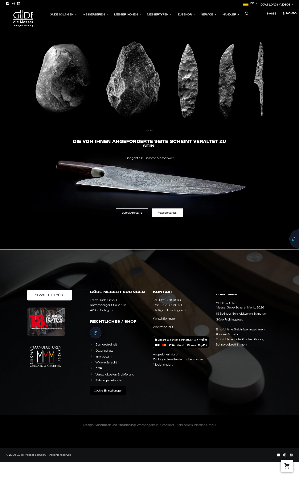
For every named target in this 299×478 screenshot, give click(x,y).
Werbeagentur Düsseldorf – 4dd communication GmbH (176, 424)
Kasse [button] (271, 15)
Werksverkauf (163, 327)
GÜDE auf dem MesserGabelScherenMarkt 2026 (240, 305)
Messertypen (159, 16)
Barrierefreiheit (106, 344)
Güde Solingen (63, 16)
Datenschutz (104, 350)
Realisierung (126, 424)
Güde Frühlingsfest (229, 319)
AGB (99, 368)
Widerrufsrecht (106, 362)
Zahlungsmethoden (109, 380)
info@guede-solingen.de (170, 310)
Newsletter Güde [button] (50, 295)
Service (208, 16)
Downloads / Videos (276, 4)
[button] (7, 3)
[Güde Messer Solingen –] (17, 15)
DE (253, 3)
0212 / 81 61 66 (170, 300)
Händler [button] (231, 16)
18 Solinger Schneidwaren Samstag (241, 313)
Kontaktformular (164, 318)
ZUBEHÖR (186, 16)
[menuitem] (250, 3)
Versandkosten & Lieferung (115, 374)
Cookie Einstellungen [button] (108, 390)
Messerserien (95, 16)
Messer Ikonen (127, 16)
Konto (291, 15)
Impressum (104, 356)
